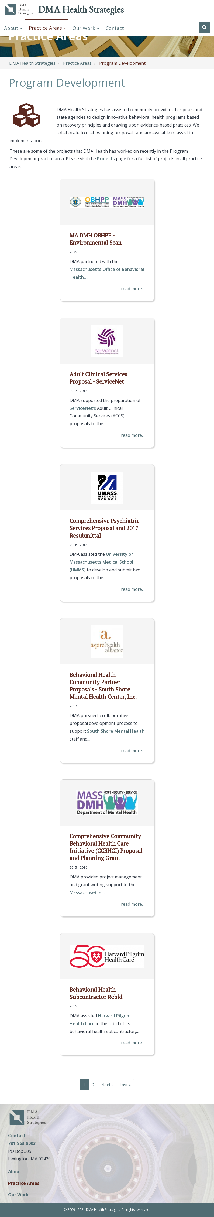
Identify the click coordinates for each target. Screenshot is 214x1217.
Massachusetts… (87, 892)
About (13, 28)
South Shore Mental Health (115, 731)
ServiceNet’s (83, 408)
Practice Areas (47, 28)
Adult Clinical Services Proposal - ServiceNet (98, 377)
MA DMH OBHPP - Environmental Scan (96, 238)
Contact (115, 28)
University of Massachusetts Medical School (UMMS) (101, 562)
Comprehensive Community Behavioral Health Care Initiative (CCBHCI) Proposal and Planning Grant (106, 847)
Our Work (86, 28)
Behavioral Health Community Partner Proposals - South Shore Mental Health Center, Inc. (103, 686)
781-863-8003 (22, 1143)
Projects (106, 159)
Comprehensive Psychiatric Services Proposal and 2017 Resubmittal (104, 528)
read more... (132, 289)
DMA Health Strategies (81, 9)
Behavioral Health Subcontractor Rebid (96, 993)
